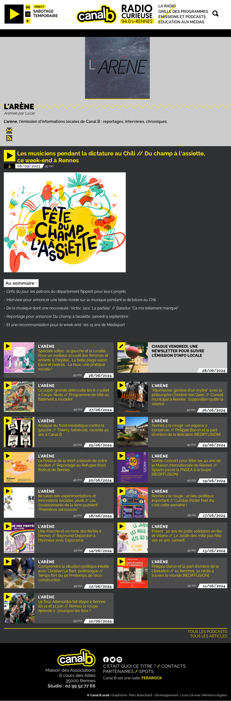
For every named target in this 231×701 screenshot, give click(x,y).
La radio (167, 6)
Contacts (173, 666)
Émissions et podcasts (182, 17)
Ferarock (151, 678)
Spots (146, 671)
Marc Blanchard (140, 695)
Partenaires (118, 671)
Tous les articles (208, 636)
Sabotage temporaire (45, 13)
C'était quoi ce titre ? (129, 666)
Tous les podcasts (207, 631)
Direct (39, 6)
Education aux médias (181, 22)
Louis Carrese (190, 695)
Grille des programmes (183, 11)
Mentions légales (214, 695)
